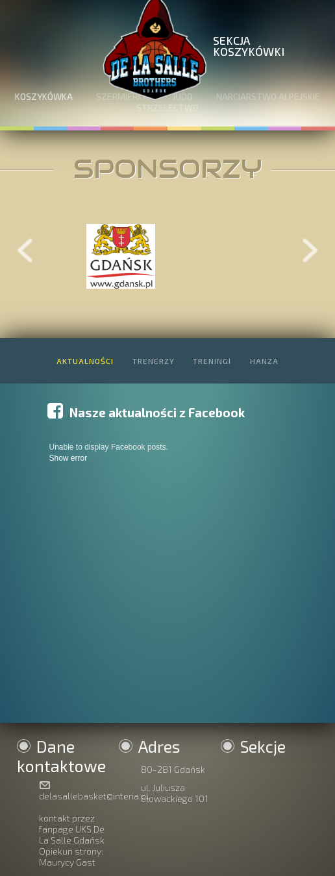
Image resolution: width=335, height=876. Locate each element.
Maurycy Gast (67, 862)
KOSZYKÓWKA (44, 96)
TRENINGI (212, 360)
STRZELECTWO (167, 107)
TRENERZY (153, 360)
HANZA (264, 360)
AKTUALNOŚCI (85, 360)
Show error (68, 458)
